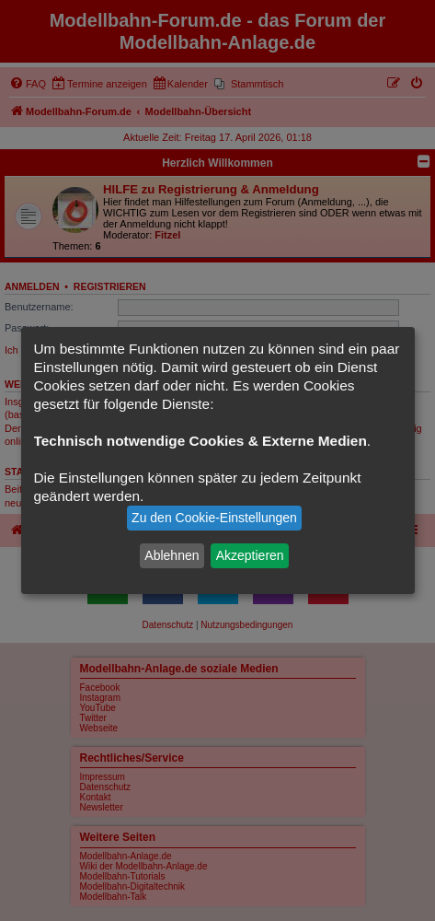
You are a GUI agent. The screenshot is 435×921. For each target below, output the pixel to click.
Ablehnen (171, 555)
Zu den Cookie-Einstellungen (214, 517)
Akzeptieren (250, 555)
